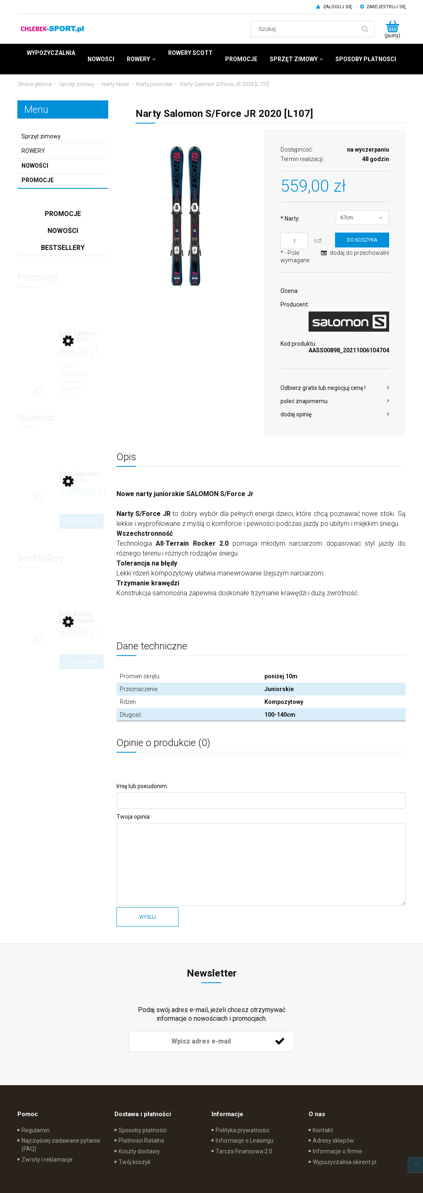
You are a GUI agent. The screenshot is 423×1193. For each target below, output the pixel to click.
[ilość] (294, 241)
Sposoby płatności (142, 1130)
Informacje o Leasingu (244, 1140)
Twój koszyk (135, 1162)
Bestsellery (63, 248)
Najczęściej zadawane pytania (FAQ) (60, 1144)
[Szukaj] (364, 29)
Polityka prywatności (242, 1130)
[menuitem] (51, 53)
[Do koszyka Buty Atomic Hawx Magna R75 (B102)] (81, 661)
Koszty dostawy (139, 1151)
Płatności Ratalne (141, 1140)
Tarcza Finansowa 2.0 (244, 1151)
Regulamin (35, 1130)
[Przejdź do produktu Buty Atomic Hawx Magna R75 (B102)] (81, 617)
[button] (334, 387)
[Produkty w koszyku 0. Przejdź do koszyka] (392, 29)
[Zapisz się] (279, 1041)
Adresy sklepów (333, 1140)
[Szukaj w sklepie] (305, 29)
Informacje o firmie (337, 1151)
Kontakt (323, 1130)
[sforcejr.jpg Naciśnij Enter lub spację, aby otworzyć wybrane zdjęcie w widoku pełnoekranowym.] (187, 217)
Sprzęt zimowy (41, 136)
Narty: (290, 218)
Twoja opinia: (133, 816)
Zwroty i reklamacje (47, 1159)
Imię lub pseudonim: (142, 786)
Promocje (37, 180)
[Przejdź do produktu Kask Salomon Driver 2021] (81, 336)
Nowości (34, 165)
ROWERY (33, 150)
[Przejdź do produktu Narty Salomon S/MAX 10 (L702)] (81, 477)
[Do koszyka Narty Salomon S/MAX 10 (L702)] (81, 521)
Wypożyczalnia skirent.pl (344, 1162)
